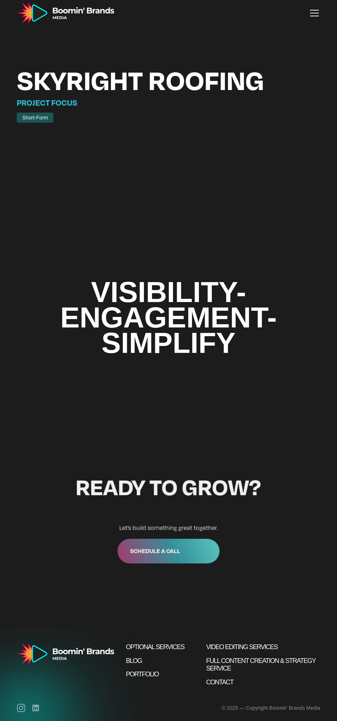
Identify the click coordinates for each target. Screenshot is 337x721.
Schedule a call (155, 549)
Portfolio (142, 674)
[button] (313, 13)
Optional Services (155, 647)
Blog (134, 660)
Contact (219, 682)
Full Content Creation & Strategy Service (261, 664)
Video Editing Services (242, 647)
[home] (65, 13)
